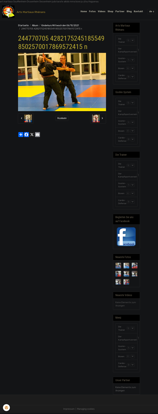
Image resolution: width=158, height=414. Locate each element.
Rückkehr (62, 118)
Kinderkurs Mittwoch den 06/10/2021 (60, 25)
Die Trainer (121, 40)
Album (35, 25)
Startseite (23, 25)
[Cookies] (6, 407)
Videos (101, 11)
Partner (120, 11)
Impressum (69, 410)
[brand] (24, 11)
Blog (129, 11)
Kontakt (138, 11)
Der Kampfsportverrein (127, 50)
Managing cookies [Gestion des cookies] (86, 410)
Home (84, 11)
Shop (110, 11)
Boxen (121, 68)
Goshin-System (122, 60)
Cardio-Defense (122, 77)
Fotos (92, 11)
